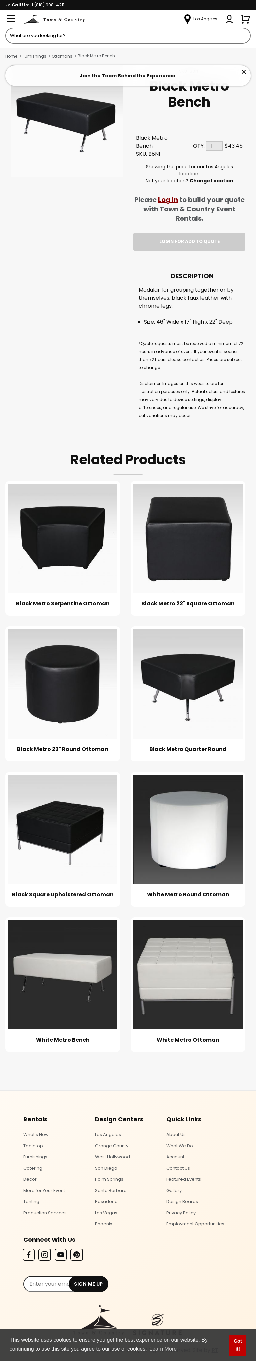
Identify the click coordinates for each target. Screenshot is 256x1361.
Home (11, 56)
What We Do (179, 1146)
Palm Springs (109, 1179)
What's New (36, 1134)
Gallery (174, 1190)
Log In (168, 199)
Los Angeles (108, 1134)
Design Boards (182, 1201)
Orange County (111, 1146)
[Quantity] (214, 146)
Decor (30, 1179)
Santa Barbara (111, 1190)
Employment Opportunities (195, 1224)
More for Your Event (44, 1190)
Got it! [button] (238, 1345)
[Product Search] (128, 35)
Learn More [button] (163, 1349)
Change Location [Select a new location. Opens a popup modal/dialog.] (211, 180)
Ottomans (62, 56)
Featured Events (183, 1179)
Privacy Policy (181, 1213)
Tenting (31, 1201)
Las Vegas (106, 1213)
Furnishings (34, 56)
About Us (176, 1134)
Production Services (45, 1213)
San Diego (106, 1168)
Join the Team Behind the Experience (127, 75)
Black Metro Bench (96, 56)
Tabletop (33, 1146)
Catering (32, 1168)
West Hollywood (112, 1157)
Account (175, 1157)
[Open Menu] (10, 19)
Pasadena (106, 1201)
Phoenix (103, 1224)
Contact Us (178, 1168)
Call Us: (35, 5)
